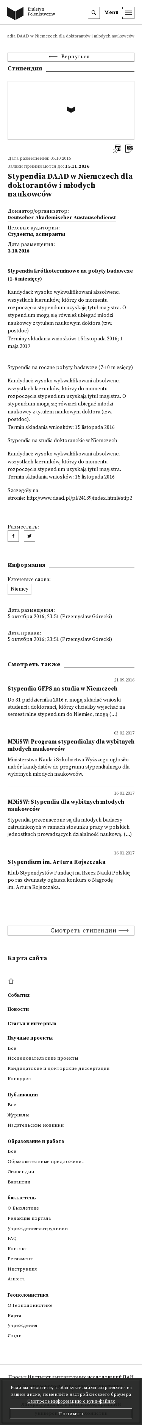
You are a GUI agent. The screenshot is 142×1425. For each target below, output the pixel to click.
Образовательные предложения (46, 1161)
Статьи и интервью (32, 1024)
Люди (15, 1336)
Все (12, 1048)
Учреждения (22, 1325)
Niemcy (19, 589)
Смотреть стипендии (83, 930)
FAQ (12, 1238)
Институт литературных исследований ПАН (81, 1377)
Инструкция (22, 1269)
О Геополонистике (30, 1305)
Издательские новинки (36, 1125)
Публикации (23, 1095)
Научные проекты (30, 1038)
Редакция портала (29, 1218)
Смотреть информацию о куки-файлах (71, 1401)
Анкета (16, 1279)
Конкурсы (19, 1079)
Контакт (17, 1249)
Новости (18, 1009)
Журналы (18, 1115)
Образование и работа (36, 1141)
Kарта (14, 1316)
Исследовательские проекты (43, 1058)
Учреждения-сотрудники (38, 1228)
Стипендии (21, 1172)
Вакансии (19, 1182)
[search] (94, 13)
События (19, 995)
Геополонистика (28, 1295)
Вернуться (75, 57)
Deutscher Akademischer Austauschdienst (62, 218)
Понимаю (71, 1414)
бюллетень (22, 1198)
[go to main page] (33, 14)
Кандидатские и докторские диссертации (58, 1068)
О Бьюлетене (23, 1208)
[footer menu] (12, 981)
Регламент (20, 1259)
